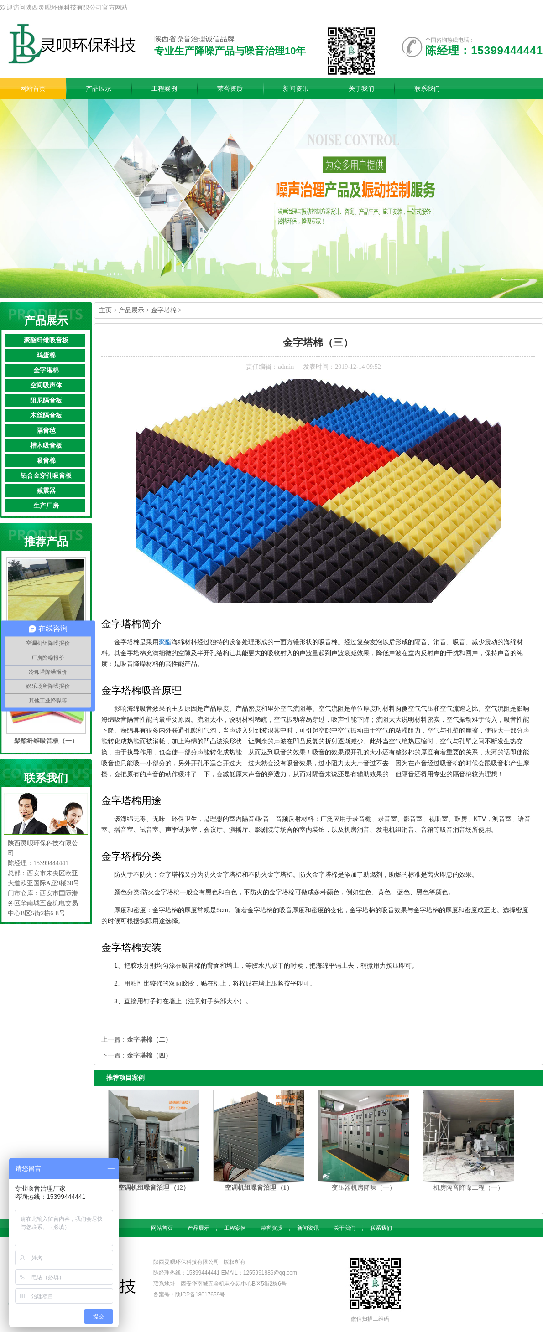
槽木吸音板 (46, 445)
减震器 (46, 490)
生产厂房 (46, 505)
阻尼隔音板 (46, 400)
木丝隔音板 (46, 415)
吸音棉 (46, 460)
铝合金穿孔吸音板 (46, 475)
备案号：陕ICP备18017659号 (189, 1294)
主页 (105, 310)
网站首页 (162, 1228)
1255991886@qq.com (270, 1273)
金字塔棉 (46, 370)
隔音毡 (46, 430)
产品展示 (131, 310)
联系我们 (381, 1228)
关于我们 (344, 1228)
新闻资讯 (308, 1228)
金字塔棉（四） (149, 1055)
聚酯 (165, 641)
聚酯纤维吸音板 (46, 340)
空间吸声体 (46, 385)
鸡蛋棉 (46, 355)
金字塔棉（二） (149, 1039)
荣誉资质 (271, 1228)
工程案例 (235, 1228)
